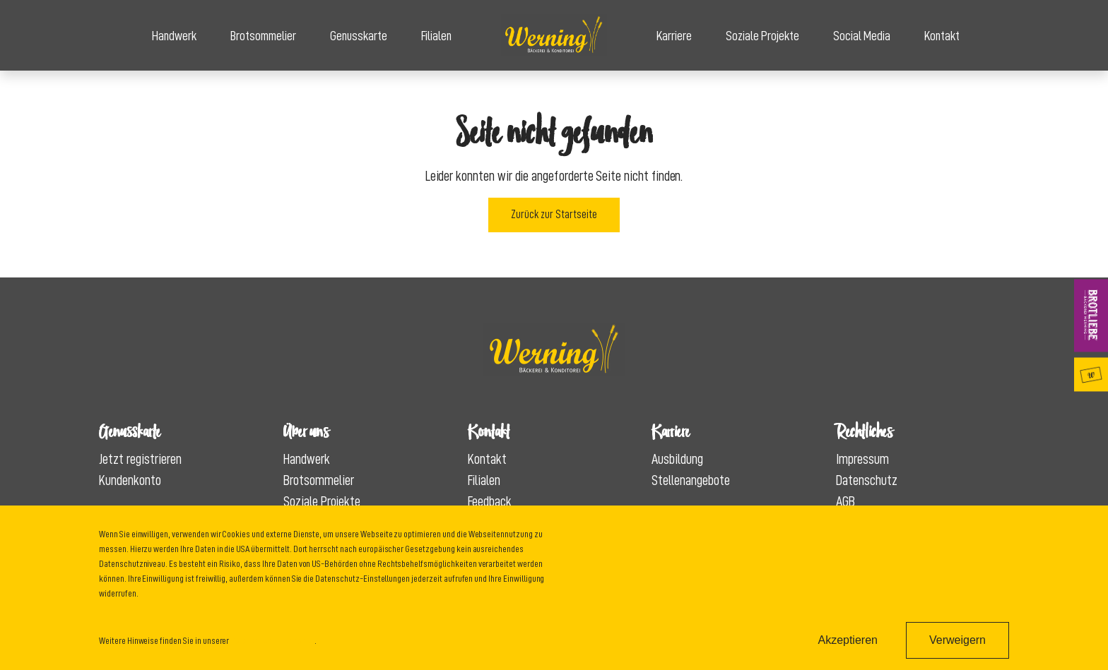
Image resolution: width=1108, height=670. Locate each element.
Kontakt (942, 35)
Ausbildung (677, 459)
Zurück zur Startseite (554, 214)
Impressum (862, 459)
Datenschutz (866, 480)
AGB (845, 501)
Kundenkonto (130, 480)
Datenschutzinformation (272, 640)
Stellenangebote (691, 480)
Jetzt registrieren (140, 459)
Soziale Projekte (762, 35)
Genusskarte (358, 35)
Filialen (436, 35)
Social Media (861, 35)
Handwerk (174, 35)
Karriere (674, 35)
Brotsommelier (263, 35)
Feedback (490, 501)
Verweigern (957, 640)
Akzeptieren (848, 640)
